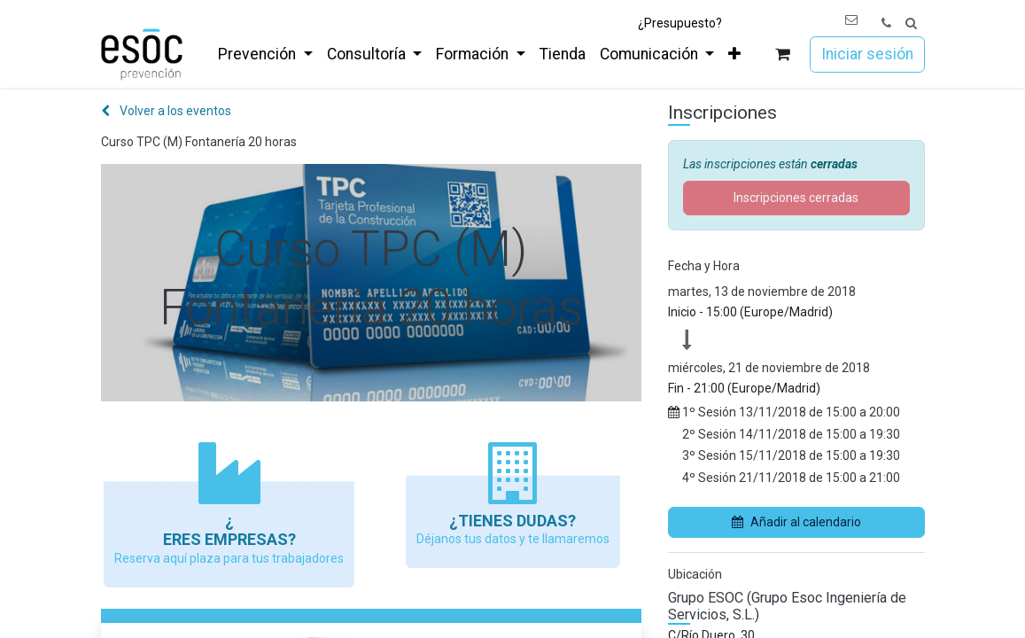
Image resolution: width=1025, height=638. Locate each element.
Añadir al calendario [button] (796, 522)
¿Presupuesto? (680, 23)
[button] (911, 23)
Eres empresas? (229, 539)
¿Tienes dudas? (512, 520)
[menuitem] (265, 54)
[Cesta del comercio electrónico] (782, 54)
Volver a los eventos (166, 111)
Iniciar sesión (867, 54)
